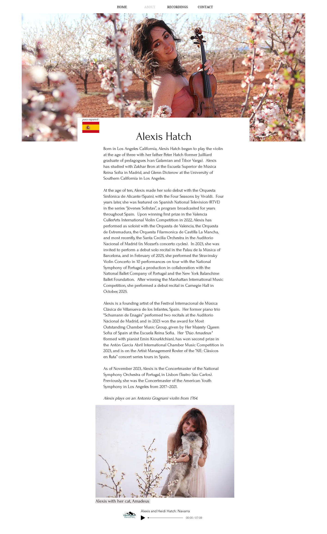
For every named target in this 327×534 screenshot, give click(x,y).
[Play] (143, 517)
